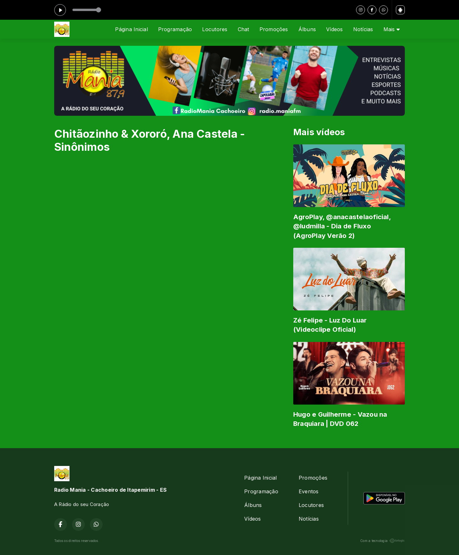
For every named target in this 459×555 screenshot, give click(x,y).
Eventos (309, 491)
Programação (175, 29)
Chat (243, 29)
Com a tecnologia (382, 540)
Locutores (214, 29)
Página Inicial (131, 29)
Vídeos (334, 29)
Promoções (273, 29)
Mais (391, 29)
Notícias (363, 29)
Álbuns (307, 29)
